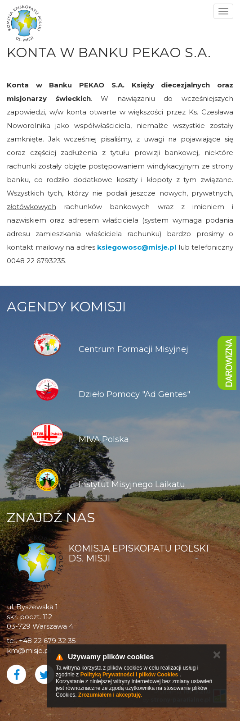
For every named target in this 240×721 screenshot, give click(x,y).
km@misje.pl (29, 650)
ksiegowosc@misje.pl (136, 247)
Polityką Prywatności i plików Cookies (129, 674)
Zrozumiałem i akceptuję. (110, 695)
